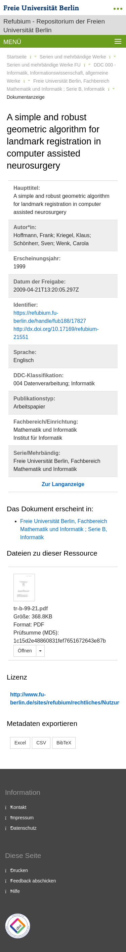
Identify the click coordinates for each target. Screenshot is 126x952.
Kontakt (18, 807)
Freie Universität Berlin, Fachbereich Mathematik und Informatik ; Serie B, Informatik (63, 529)
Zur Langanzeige (63, 484)
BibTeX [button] (63, 742)
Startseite (17, 56)
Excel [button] (20, 742)
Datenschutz (23, 828)
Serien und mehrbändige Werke (73, 56)
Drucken (19, 870)
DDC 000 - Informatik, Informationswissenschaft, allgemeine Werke (61, 73)
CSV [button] (41, 742)
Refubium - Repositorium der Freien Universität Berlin (54, 26)
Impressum (22, 817)
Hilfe (15, 891)
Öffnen (25, 650)
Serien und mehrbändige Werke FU (44, 65)
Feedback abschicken (33, 880)
